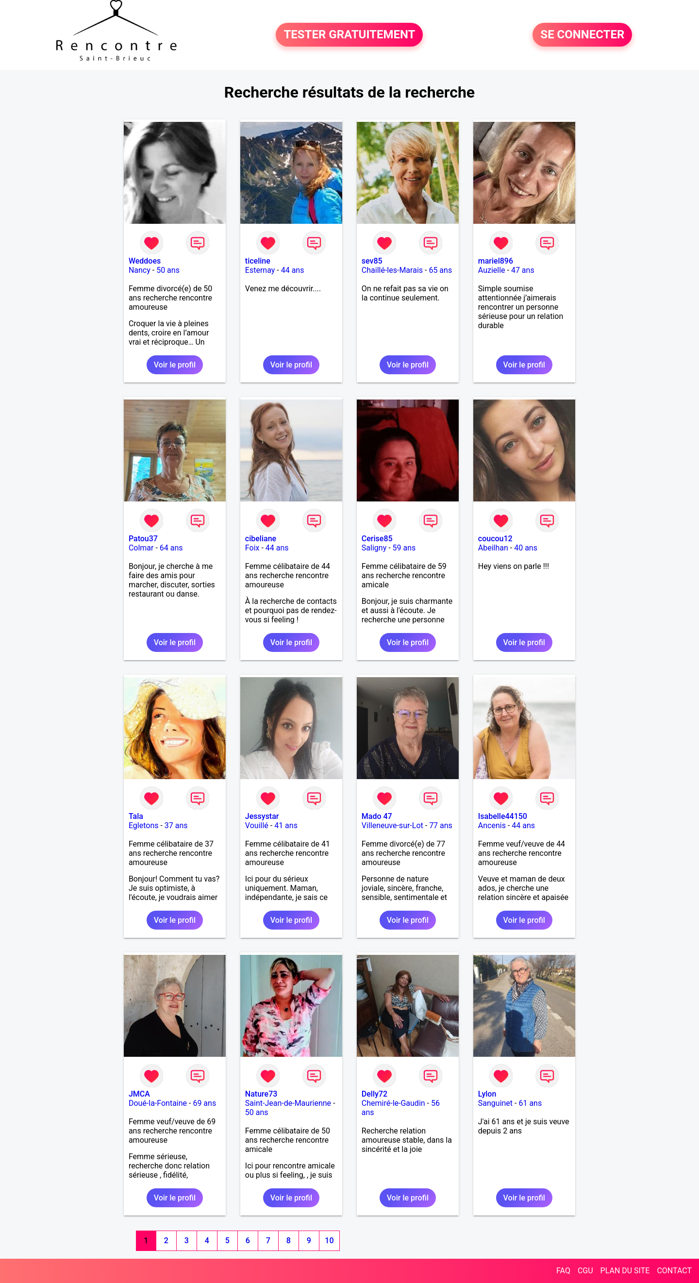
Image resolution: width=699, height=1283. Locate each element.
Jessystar (262, 816)
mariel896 (495, 261)
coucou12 (495, 538)
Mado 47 (377, 816)
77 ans (440, 825)
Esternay (260, 270)
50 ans (168, 270)
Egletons (144, 825)
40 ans (525, 547)
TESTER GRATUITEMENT (349, 35)
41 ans (286, 825)
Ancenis (492, 825)
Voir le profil (175, 364)
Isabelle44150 (502, 816)
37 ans (176, 825)
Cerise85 (377, 538)
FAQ (563, 1270)
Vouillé (256, 825)
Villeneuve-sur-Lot (392, 825)
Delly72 (374, 1094)
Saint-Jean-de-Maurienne (288, 1103)
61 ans (530, 1103)
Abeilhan (493, 547)
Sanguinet (495, 1103)
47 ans (522, 270)
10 (329, 1240)
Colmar (141, 547)
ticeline (257, 261)
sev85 (372, 261)
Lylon (487, 1094)
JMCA (139, 1094)
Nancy (139, 270)
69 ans (204, 1103)
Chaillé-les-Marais (392, 270)
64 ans (171, 547)
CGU (585, 1270)
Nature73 (261, 1094)
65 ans (440, 270)
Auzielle (491, 270)
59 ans (404, 547)
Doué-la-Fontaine (158, 1103)
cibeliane (260, 538)
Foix (252, 547)
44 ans (292, 270)
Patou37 (143, 538)
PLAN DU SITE (625, 1270)
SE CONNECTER (582, 35)
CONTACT (674, 1270)
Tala (136, 816)
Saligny (374, 547)
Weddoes (145, 261)
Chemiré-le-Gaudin (393, 1103)
